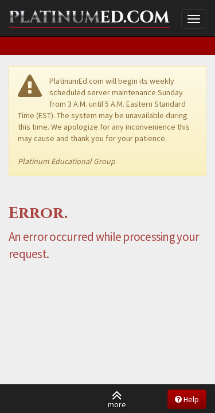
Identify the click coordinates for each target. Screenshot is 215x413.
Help (187, 399)
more (117, 399)
